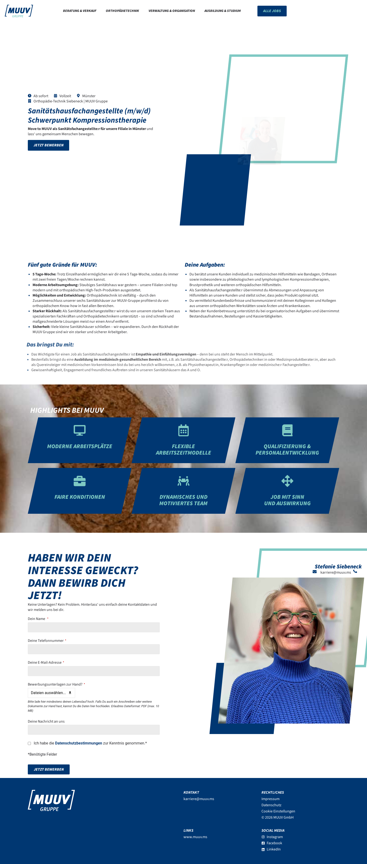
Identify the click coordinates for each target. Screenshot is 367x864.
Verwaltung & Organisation (172, 10)
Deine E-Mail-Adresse (46, 662)
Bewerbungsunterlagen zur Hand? (56, 684)
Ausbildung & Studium (222, 10)
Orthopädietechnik (122, 10)
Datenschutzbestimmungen (78, 743)
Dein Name (38, 619)
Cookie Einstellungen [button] (278, 811)
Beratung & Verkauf (79, 10)
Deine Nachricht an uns (46, 721)
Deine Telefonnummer (47, 641)
